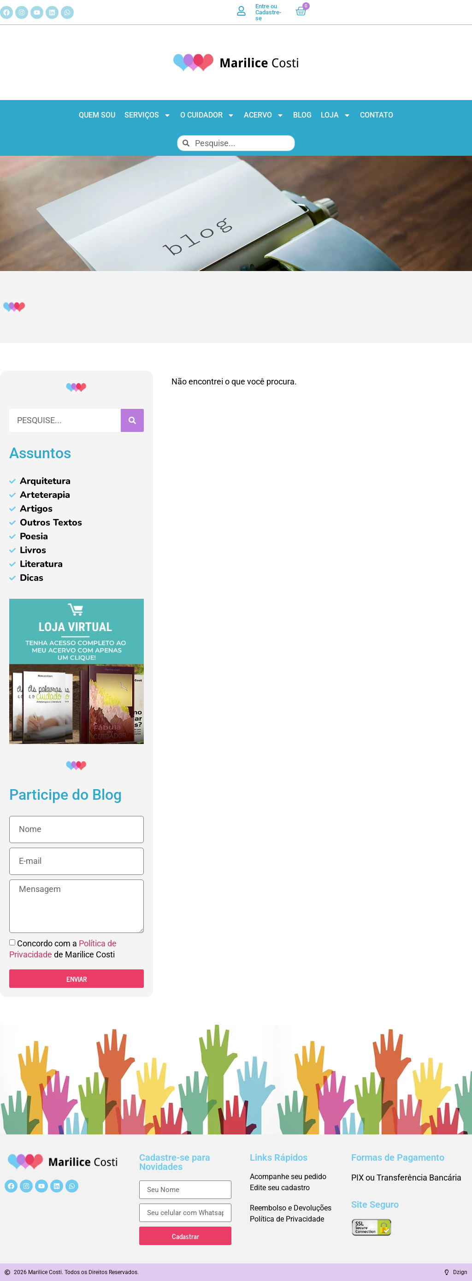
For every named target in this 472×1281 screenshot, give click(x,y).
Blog (302, 115)
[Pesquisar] (132, 420)
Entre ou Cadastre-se (268, 12)
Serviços (147, 115)
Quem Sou (97, 115)
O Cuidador (207, 115)
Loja (336, 115)
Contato (376, 115)
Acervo (264, 115)
